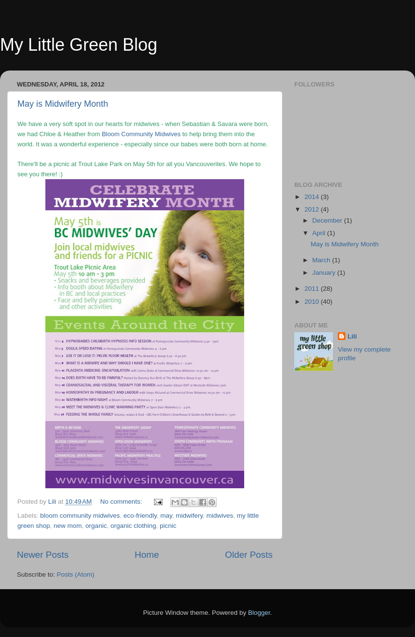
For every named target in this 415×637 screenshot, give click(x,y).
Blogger (259, 612)
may (166, 515)
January (324, 272)
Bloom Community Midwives (141, 134)
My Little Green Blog (78, 45)
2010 (312, 301)
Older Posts (249, 555)
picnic (168, 525)
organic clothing (133, 525)
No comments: (122, 501)
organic (96, 525)
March (322, 260)
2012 (312, 209)
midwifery (189, 515)
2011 (312, 288)
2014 (312, 196)
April (319, 233)
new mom (68, 525)
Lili (352, 336)
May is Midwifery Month (62, 104)
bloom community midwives (80, 515)
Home (147, 555)
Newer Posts (43, 555)
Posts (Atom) (76, 574)
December (328, 220)
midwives (220, 515)
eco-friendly (140, 515)
